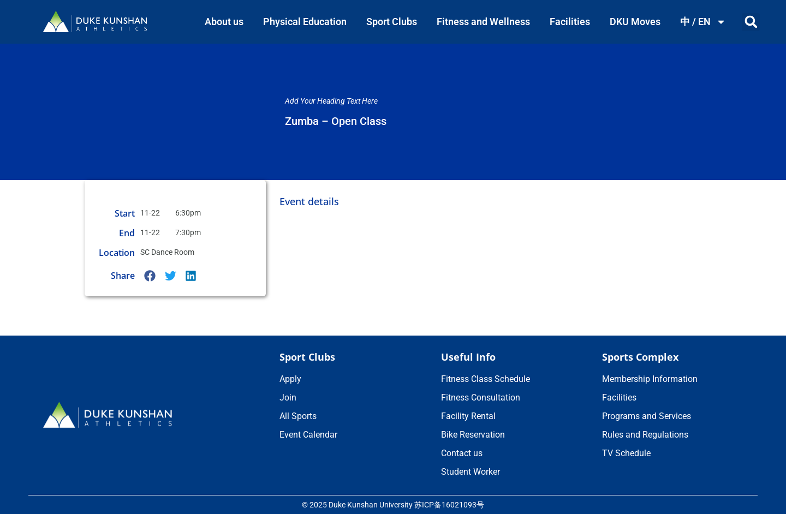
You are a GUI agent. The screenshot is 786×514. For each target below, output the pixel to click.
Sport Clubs (391, 21)
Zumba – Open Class (335, 121)
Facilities (570, 21)
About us (224, 21)
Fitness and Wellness (483, 21)
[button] (751, 22)
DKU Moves (635, 21)
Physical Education (305, 21)
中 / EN (703, 21)
